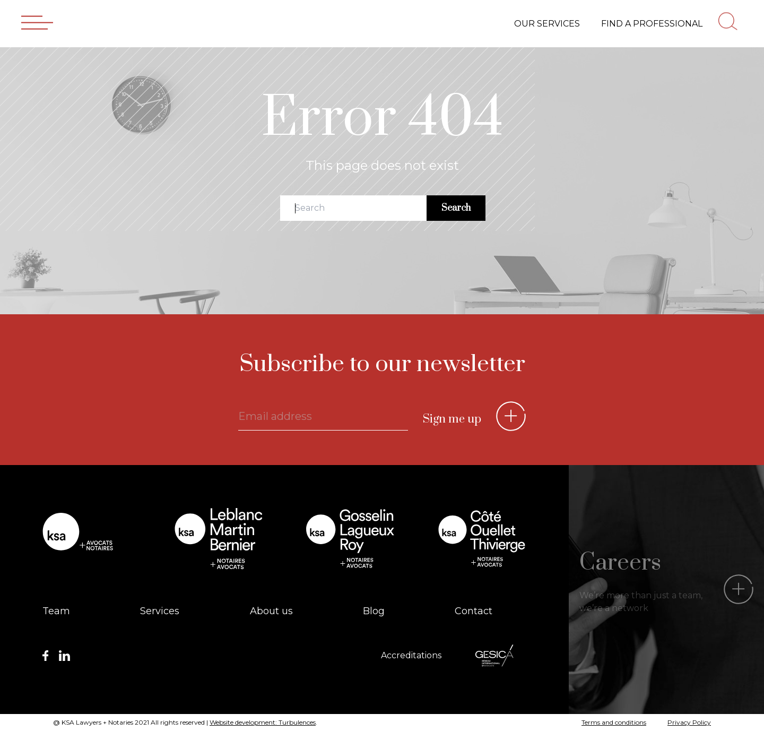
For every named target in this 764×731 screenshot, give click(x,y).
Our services (547, 23)
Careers (620, 562)
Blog (374, 611)
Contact (473, 611)
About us (271, 611)
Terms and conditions (613, 722)
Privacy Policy (689, 722)
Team (56, 611)
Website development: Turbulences (263, 722)
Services (159, 611)
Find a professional (651, 23)
